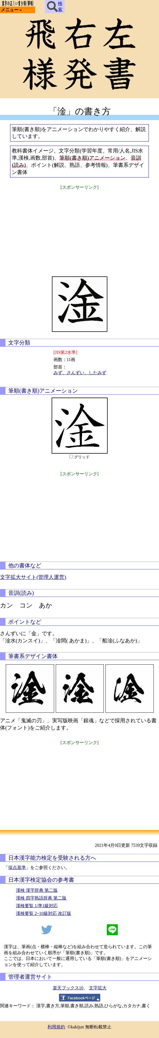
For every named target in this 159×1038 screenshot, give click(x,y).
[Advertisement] (80, 229)
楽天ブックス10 (68, 988)
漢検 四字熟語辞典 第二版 (41, 898)
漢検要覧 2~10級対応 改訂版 (43, 913)
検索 (54, 6)
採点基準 (17, 867)
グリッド (82, 457)
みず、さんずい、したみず (80, 372)
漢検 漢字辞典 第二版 (37, 890)
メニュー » (11, 9)
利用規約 (56, 1027)
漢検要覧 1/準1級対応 (37, 905)
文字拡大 (98, 988)
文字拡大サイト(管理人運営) (33, 577)
